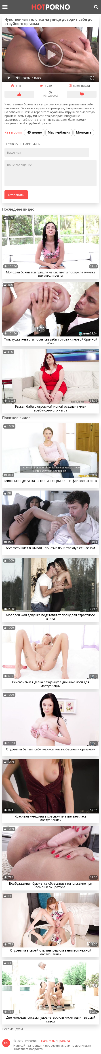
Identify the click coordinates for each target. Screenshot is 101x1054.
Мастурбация (59, 132)
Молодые (83, 132)
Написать (48, 1041)
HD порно (34, 132)
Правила (63, 1041)
